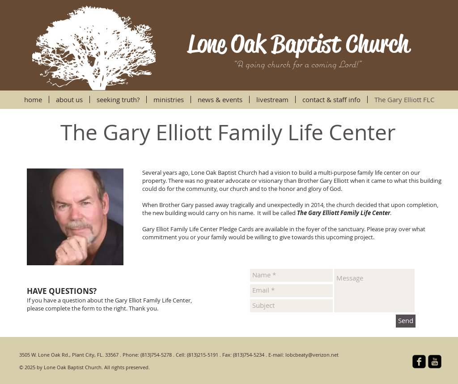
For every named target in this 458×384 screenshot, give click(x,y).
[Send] (406, 321)
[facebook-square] (419, 361)
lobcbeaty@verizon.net (312, 354)
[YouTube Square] (434, 361)
